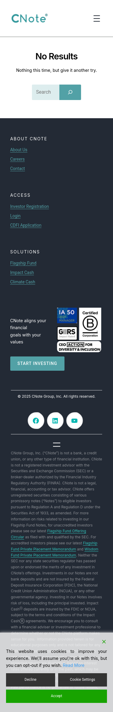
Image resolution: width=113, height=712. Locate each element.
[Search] (70, 92)
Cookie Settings (82, 679)
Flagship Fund (23, 263)
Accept (56, 696)
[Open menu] (96, 18)
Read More (74, 665)
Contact (17, 168)
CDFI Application (26, 225)
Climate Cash (22, 281)
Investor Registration (29, 206)
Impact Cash (22, 272)
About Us (18, 149)
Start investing (37, 363)
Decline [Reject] (30, 679)
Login (15, 215)
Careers (17, 159)
